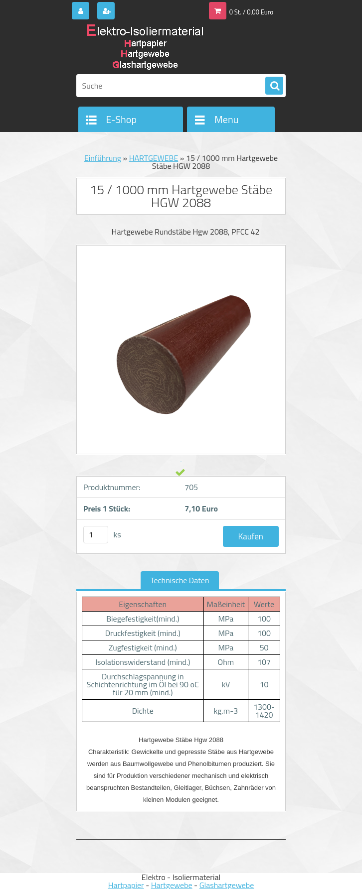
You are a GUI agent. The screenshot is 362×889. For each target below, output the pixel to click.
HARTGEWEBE (154, 158)
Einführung (102, 158)
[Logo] (144, 48)
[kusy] (95, 534)
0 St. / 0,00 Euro (251, 12)
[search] (274, 86)
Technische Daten (180, 580)
